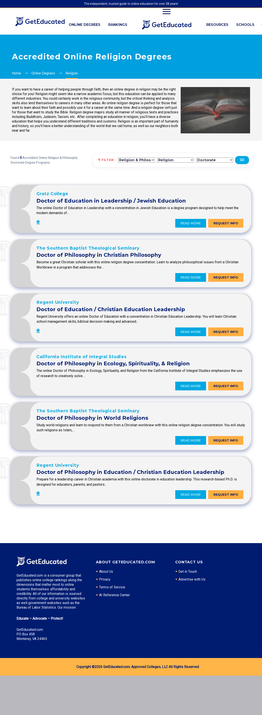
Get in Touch (187, 611)
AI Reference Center (114, 634)
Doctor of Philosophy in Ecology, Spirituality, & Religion (151, 381)
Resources (217, 25)
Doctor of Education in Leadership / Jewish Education (149, 203)
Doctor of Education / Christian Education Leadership (149, 322)
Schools (245, 25)
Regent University (96, 315)
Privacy (104, 619)
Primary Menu (166, 11)
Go (242, 160)
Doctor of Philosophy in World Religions (131, 441)
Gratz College (91, 195)
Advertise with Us (191, 619)
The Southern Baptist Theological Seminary (126, 255)
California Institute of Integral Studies (120, 374)
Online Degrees (84, 25)
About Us (106, 611)
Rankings (117, 25)
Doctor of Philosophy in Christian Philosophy (137, 262)
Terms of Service (112, 626)
